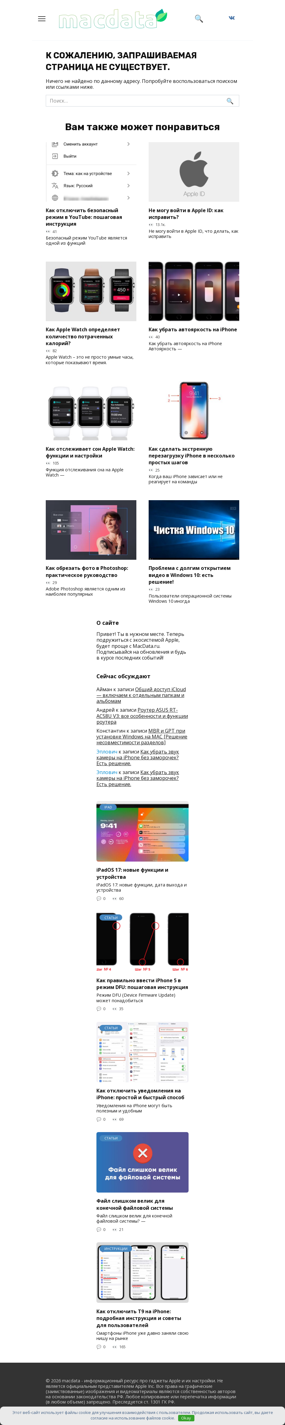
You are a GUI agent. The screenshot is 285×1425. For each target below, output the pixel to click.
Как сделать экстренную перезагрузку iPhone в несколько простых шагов (192, 455)
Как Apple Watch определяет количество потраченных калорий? (83, 336)
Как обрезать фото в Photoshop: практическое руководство (87, 571)
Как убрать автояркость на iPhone (193, 329)
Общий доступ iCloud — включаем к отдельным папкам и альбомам (141, 695)
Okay (186, 1418)
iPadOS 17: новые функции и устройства (132, 873)
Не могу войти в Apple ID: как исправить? (186, 213)
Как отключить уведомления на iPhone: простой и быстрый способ (140, 1094)
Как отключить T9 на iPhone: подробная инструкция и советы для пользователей (138, 1318)
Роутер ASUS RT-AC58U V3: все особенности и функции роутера (142, 716)
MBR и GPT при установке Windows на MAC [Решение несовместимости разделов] (141, 736)
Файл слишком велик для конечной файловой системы (134, 1204)
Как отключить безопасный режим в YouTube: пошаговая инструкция (84, 217)
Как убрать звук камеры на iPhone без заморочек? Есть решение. (137, 757)
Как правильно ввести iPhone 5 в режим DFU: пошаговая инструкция (142, 983)
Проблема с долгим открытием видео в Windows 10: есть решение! (190, 575)
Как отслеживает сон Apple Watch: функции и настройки (90, 452)
